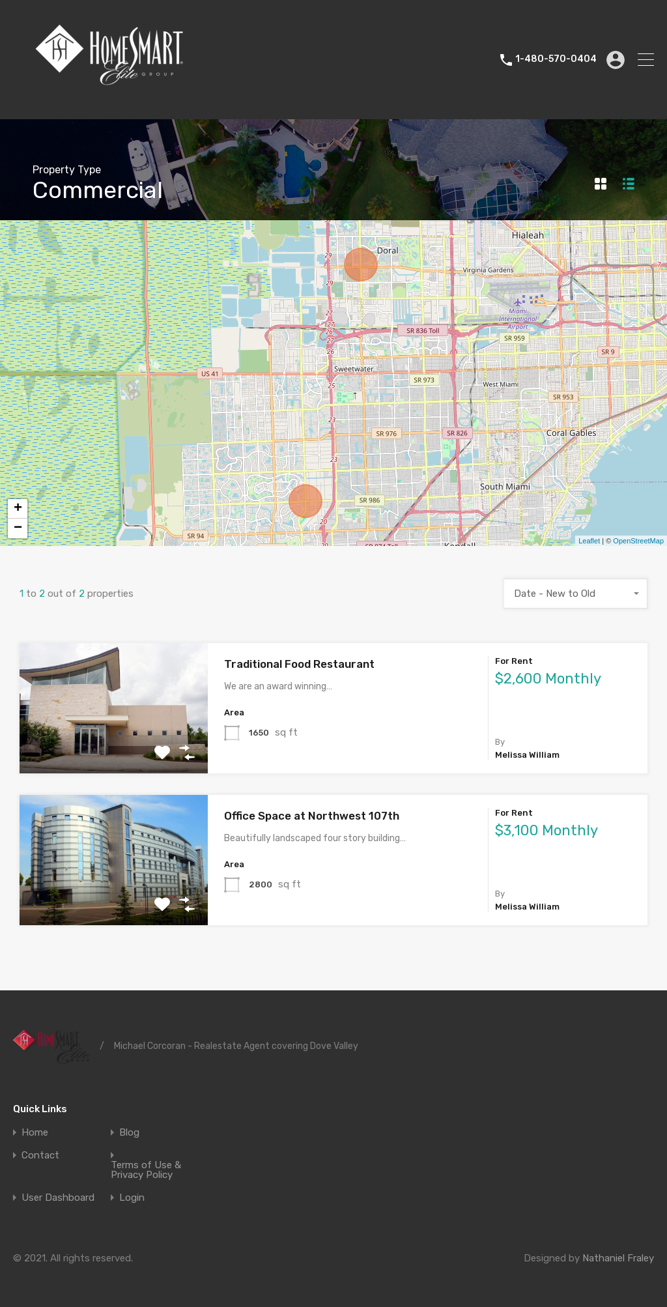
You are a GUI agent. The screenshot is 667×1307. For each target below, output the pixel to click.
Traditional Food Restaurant (299, 663)
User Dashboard (57, 1198)
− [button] (18, 528)
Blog (129, 1133)
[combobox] (575, 594)
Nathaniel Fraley (618, 1258)
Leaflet (589, 541)
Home (34, 1133)
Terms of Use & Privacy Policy (146, 1170)
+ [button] (18, 509)
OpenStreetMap (638, 541)
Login (132, 1198)
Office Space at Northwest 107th (311, 815)
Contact (40, 1155)
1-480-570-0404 (556, 59)
